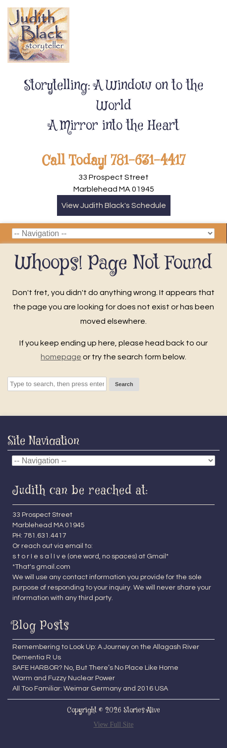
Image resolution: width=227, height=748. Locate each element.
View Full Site (114, 724)
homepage (61, 357)
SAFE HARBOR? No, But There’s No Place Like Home (95, 667)
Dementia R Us (36, 657)
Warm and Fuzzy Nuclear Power (63, 678)
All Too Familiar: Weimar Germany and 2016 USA (90, 688)
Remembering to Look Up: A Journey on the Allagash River (105, 647)
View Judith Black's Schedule (113, 205)
